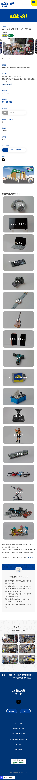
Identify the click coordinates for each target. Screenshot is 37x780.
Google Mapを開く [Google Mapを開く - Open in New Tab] (8, 84)
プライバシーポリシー (18, 728)
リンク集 (18, 744)
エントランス (6, 58)
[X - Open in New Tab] (3, 159)
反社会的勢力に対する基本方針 (18, 739)
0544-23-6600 (7, 102)
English (11, 711)
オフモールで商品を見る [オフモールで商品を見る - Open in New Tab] (16, 150)
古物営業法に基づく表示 (18, 734)
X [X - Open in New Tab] (18, 702)
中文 (25, 711)
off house (11, 35)
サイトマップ (18, 723)
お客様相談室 (18, 750)
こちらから (30, 557)
